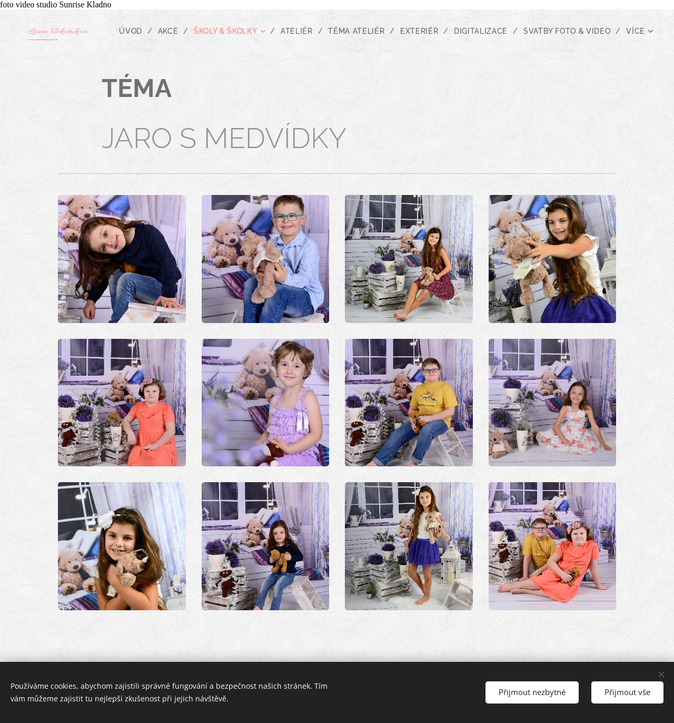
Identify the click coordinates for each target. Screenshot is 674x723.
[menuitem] (237, 31)
